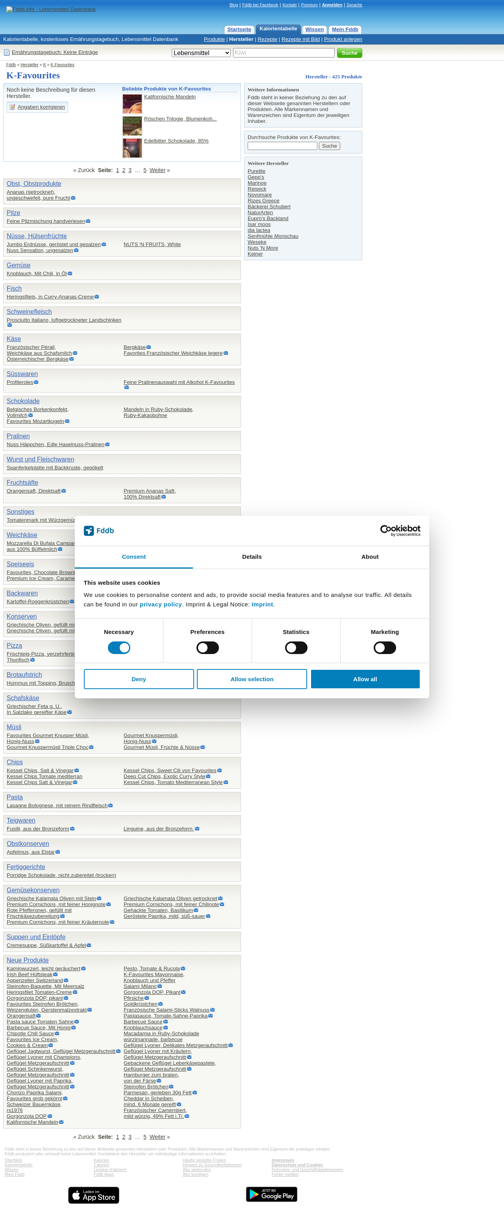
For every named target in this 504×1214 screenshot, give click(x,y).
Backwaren (22, 593)
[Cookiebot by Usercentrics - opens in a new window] (386, 531)
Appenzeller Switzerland (35, 980)
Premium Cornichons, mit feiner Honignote (56, 904)
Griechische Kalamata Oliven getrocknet (170, 898)
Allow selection (251, 679)
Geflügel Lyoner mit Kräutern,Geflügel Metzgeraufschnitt (158, 1054)
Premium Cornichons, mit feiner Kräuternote (58, 922)
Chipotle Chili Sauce (30, 1033)
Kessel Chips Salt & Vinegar (39, 782)
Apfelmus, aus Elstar (31, 852)
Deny (139, 679)
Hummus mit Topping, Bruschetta (45, 683)
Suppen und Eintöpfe (36, 937)
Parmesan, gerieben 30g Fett (158, 1092)
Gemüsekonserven (33, 890)
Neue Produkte (28, 960)
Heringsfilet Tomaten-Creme (39, 992)
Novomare (260, 195)
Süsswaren (22, 374)
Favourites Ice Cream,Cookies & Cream (32, 1042)
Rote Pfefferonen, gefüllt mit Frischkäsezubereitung (39, 913)
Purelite (256, 171)
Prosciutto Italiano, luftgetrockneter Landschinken (64, 320)
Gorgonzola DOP (27, 1116)
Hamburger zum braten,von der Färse (151, 1078)
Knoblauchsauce (143, 1028)
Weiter (157, 170)
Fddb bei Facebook (260, 4)
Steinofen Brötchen (146, 1087)
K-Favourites (62, 64)
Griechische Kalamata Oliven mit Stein (51, 898)
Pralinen (18, 436)
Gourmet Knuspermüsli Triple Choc (47, 747)
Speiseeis (20, 564)
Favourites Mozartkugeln (35, 421)
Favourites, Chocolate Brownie (42, 572)
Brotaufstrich (24, 674)
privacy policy (161, 604)
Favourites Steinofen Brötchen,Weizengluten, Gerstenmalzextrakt (47, 1007)
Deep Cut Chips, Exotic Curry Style (164, 776)
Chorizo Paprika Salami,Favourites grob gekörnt (35, 1095)
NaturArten (260, 212)
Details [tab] (252, 556)
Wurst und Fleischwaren (40, 459)
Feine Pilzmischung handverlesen (46, 221)
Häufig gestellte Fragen (204, 1160)
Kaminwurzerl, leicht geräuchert (43, 968)
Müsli (14, 727)
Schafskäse (23, 698)
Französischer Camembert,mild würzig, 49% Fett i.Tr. (155, 1113)
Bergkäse (135, 347)
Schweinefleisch (29, 311)
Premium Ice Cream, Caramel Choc (48, 578)
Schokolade (23, 401)
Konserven (22, 616)
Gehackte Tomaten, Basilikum (158, 910)
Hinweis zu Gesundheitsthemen (212, 1164)
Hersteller (241, 39)
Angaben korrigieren (41, 107)
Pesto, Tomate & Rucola (152, 968)
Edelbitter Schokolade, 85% (176, 141)
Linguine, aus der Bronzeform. (159, 829)
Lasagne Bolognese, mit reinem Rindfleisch (57, 805)
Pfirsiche (134, 998)
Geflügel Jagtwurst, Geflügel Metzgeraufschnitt (61, 1051)
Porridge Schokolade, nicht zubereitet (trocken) (61, 875)
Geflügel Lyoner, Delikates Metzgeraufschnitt (176, 1045)
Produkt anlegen (343, 39)
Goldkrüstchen (141, 1004)
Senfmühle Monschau (273, 236)
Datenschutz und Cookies (297, 1164)
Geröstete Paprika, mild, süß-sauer (164, 916)
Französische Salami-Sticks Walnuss (166, 1010)
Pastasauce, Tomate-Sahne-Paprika (166, 1016)
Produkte (214, 39)
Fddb (11, 64)
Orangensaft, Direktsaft (34, 491)
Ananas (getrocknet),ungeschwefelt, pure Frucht (38, 195)
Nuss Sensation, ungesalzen (40, 250)
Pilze (13, 212)
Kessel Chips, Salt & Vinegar (40, 770)
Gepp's (256, 177)
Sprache (354, 4)
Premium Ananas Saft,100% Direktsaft (150, 494)
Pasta (15, 797)
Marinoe (257, 183)
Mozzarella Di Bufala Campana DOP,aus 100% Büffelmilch (50, 546)
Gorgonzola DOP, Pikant (152, 992)
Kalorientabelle (278, 29)
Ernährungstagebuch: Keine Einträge (55, 52)
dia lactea (259, 230)
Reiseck (257, 189)
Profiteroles (20, 382)
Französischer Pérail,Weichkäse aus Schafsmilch (39, 350)
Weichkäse (22, 535)
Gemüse (18, 265)
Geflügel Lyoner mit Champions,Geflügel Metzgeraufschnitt (44, 1060)
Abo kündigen (195, 1174)
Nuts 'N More (263, 248)
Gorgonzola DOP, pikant (35, 998)
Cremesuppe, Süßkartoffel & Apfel (46, 945)
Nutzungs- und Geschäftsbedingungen (307, 1169)
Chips (15, 762)
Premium (309, 4)
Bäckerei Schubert (269, 206)
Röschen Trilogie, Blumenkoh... (180, 119)
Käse (14, 338)
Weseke (257, 242)
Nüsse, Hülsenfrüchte (37, 236)
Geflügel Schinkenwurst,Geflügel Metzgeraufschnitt (38, 1072)
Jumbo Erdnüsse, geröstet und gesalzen (54, 244)
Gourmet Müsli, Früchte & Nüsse (162, 747)
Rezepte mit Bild (301, 39)
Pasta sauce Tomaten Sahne (40, 1022)
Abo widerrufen (197, 1169)
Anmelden (332, 4)
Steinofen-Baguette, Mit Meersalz (45, 986)
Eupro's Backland (268, 218)
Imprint (262, 604)
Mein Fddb (345, 29)
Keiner (255, 254)
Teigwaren (21, 820)
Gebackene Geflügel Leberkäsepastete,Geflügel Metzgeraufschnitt (170, 1066)
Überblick (13, 1160)
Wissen (315, 29)
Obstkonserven (28, 843)
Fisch (14, 288)
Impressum (283, 1160)
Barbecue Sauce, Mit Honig (38, 1028)
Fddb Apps (104, 1174)
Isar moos (259, 224)
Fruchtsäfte (22, 482)
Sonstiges (20, 511)
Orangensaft (21, 1016)
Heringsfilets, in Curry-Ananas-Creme (50, 297)
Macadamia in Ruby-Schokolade (161, 1033)
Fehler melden (285, 1174)
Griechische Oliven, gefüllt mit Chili (47, 631)
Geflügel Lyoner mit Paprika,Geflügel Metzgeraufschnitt (40, 1084)
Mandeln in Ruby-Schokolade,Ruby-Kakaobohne (159, 412)
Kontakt (289, 4)
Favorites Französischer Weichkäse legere (173, 353)
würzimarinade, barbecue (153, 1039)
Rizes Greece (264, 201)
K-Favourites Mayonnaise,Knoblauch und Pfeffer (154, 977)
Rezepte (267, 39)
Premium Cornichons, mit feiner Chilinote (171, 904)
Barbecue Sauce (143, 1022)
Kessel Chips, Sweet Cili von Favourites (170, 770)
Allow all (365, 679)
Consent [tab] (134, 556)
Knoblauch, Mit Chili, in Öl (37, 273)
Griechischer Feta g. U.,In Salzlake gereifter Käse (37, 709)
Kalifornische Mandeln (170, 97)
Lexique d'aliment (110, 1169)
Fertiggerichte (26, 867)
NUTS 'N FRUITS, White (152, 244)
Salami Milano (140, 986)
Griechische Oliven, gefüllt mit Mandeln (52, 625)
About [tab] (370, 556)
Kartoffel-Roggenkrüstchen (38, 601)
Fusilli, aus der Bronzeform (38, 829)
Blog (234, 4)
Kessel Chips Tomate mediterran (44, 776)
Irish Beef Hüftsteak (29, 974)
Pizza (14, 645)
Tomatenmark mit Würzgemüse (44, 520)
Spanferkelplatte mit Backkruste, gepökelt (55, 468)
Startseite (240, 29)
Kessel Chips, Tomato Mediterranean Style (173, 782)
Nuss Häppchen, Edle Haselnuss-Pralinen (55, 444)
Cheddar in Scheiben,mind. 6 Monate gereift (150, 1101)
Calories (101, 1164)
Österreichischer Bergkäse (38, 359)
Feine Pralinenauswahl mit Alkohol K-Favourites (179, 382)
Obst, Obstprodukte (34, 183)
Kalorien (101, 1160)
